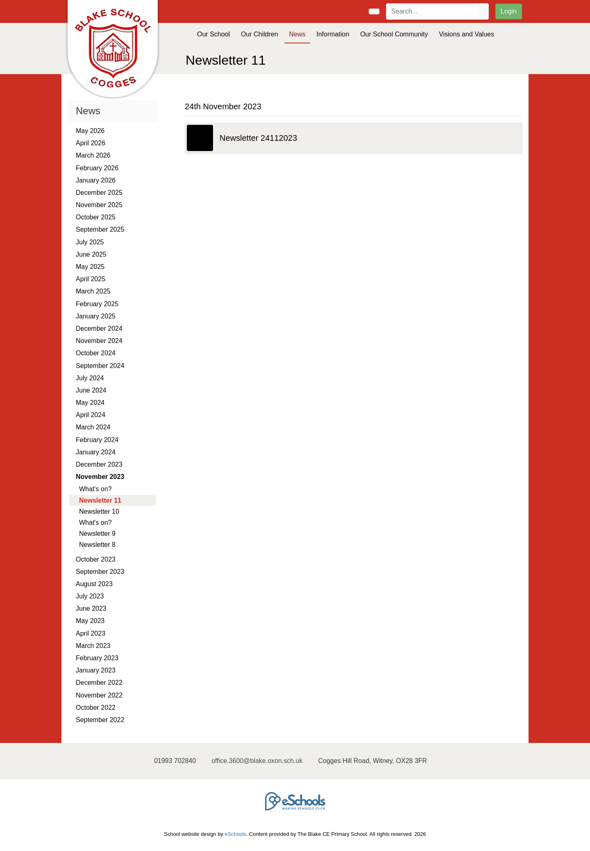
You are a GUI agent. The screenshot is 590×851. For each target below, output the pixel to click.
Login (509, 11)
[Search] (432, 11)
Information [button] (332, 34)
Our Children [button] (259, 34)
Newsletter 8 (97, 544)
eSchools (235, 834)
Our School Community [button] (394, 34)
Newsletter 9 (97, 533)
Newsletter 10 (99, 511)
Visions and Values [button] (466, 34)
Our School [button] (213, 34)
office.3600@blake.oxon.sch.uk (256, 760)
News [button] (297, 34)
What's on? (95, 488)
